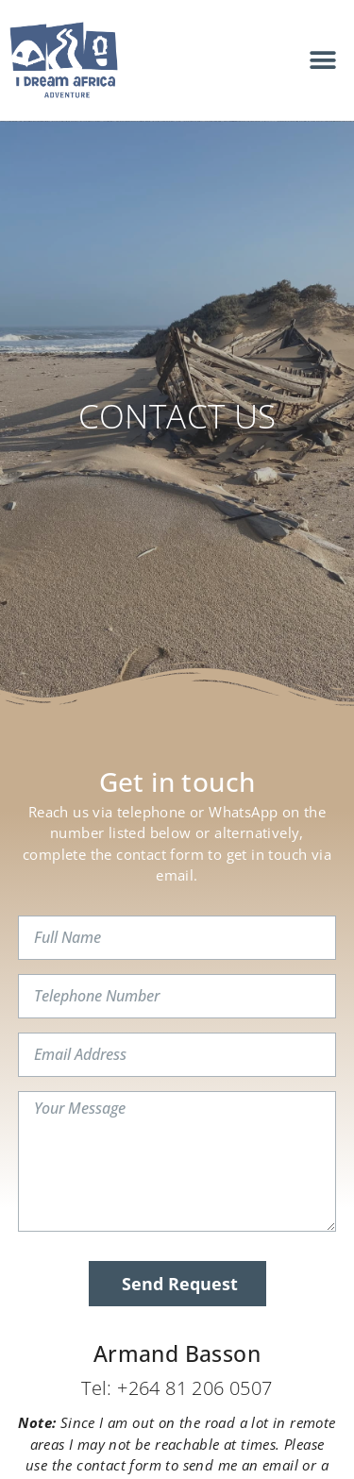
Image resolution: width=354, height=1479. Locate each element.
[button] (323, 60)
